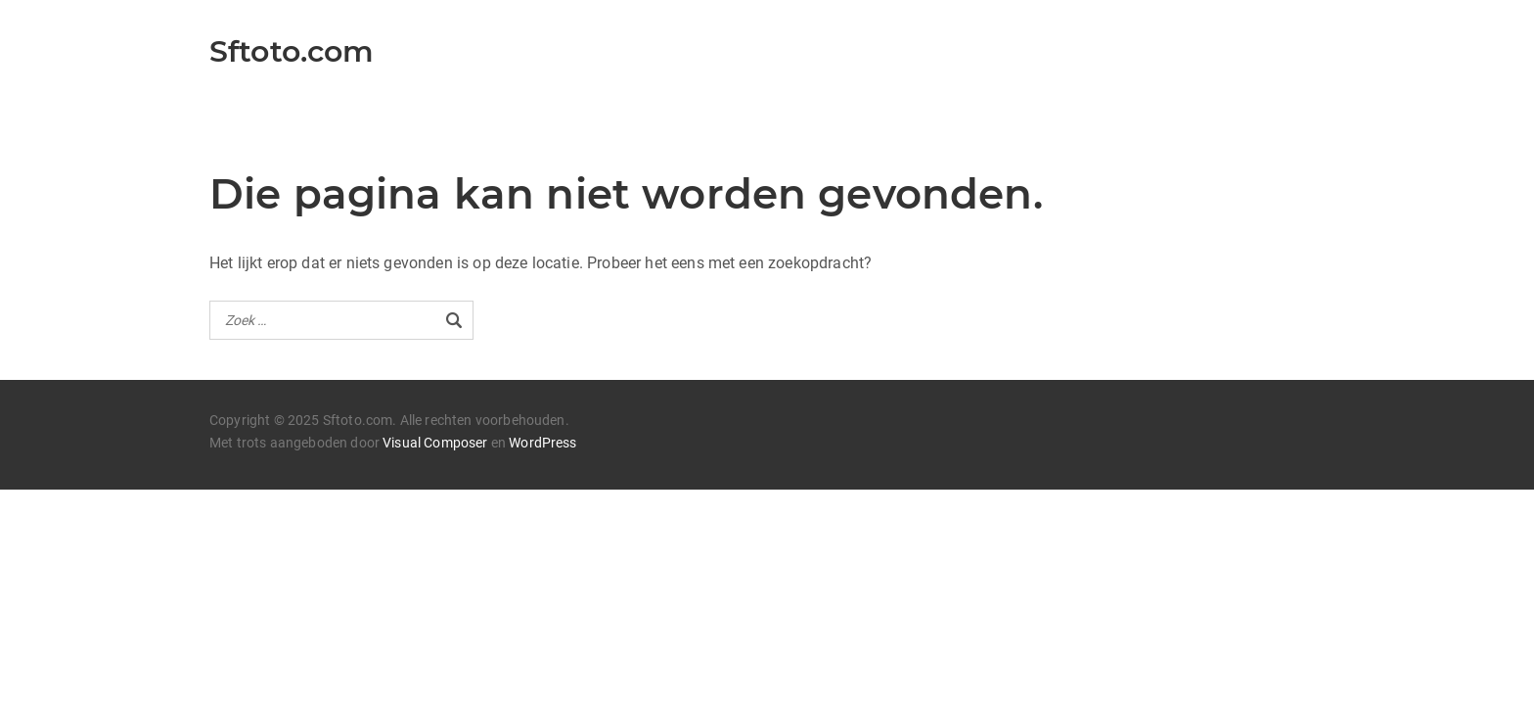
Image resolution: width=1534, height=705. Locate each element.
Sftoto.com (292, 51)
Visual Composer (435, 442)
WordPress (542, 442)
